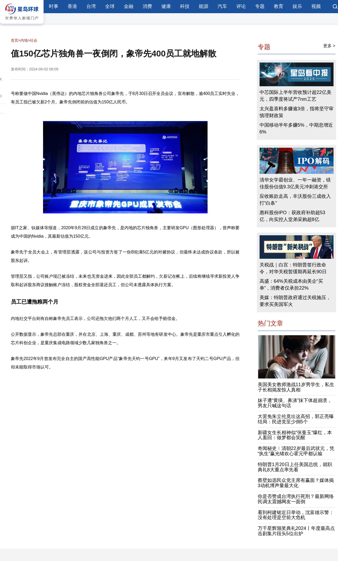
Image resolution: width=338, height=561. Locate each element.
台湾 (91, 6)
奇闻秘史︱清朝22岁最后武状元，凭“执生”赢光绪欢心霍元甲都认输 (296, 451)
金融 (128, 6)
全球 (110, 6)
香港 (72, 6)
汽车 (222, 6)
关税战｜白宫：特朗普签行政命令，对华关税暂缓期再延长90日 (293, 268)
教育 (278, 6)
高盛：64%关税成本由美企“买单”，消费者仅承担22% (291, 285)
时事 (53, 6)
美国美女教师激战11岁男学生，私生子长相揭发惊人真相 (296, 387)
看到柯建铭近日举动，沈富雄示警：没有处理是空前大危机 (296, 515)
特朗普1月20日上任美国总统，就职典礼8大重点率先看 (295, 467)
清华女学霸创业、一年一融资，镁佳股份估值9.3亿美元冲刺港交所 (295, 183)
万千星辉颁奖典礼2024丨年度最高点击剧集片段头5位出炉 (296, 531)
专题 (260, 6)
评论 (241, 6)
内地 (24, 40)
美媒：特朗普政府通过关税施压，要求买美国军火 (295, 301)
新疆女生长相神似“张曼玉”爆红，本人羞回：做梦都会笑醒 (295, 435)
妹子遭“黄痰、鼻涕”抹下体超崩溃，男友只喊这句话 (295, 403)
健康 (166, 6)
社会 (33, 40)
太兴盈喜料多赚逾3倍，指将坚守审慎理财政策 (297, 112)
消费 (147, 6)
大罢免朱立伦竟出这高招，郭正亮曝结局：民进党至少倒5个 (296, 419)
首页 (14, 40)
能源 (203, 6)
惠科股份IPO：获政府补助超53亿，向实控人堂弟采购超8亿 (292, 216)
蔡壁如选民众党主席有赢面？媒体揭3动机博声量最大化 (296, 483)
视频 (316, 6)
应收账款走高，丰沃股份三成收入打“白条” (295, 200)
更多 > (329, 46)
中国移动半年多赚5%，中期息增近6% (296, 128)
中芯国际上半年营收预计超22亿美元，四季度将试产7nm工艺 (295, 96)
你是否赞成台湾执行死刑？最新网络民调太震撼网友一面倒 (296, 499)
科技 (185, 6)
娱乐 (297, 6)
